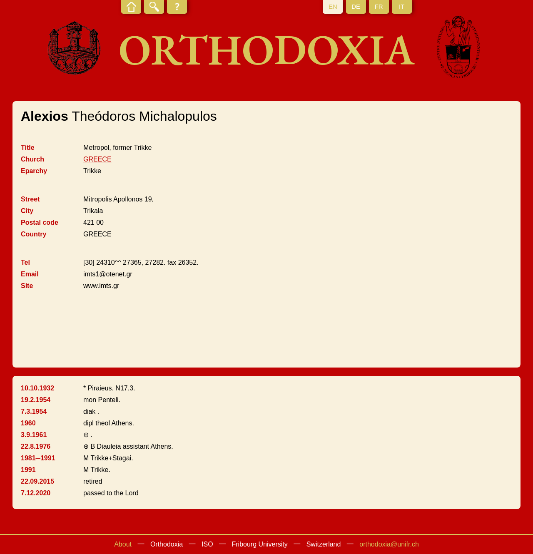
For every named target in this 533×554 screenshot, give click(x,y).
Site (27, 285)
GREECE (97, 159)
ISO (207, 544)
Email (30, 274)
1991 (28, 469)
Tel (25, 262)
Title (28, 147)
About (123, 544)
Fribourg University (260, 544)
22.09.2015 (37, 481)
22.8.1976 (35, 446)
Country (33, 234)
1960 (28, 423)
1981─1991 (38, 458)
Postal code (39, 222)
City (27, 210)
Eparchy (34, 170)
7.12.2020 (35, 493)
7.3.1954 (34, 411)
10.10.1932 (37, 388)
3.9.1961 (34, 434)
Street (30, 199)
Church (32, 159)
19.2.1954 (35, 399)
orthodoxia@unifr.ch (389, 544)
